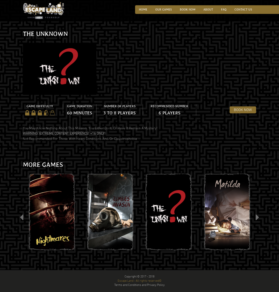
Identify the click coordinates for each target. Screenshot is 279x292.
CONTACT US (243, 9)
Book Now (188, 9)
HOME (144, 9)
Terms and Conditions (127, 285)
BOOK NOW (243, 110)
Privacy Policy (156, 285)
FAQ (224, 9)
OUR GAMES (164, 9)
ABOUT (209, 9)
